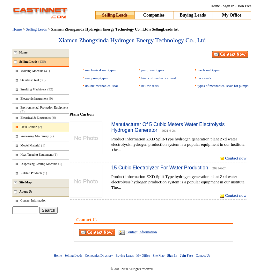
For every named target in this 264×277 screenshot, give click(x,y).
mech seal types (208, 70)
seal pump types (96, 78)
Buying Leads (193, 15)
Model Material (32, 145)
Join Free (245, 6)
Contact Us (203, 255)
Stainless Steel (33, 80)
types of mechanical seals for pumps (222, 86)
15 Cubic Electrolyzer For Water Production (159, 167)
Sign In (228, 6)
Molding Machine (35, 71)
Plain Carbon (31, 127)
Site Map (159, 255)
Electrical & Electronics (38, 117)
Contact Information (141, 232)
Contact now (235, 158)
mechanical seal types (100, 70)
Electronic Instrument (36, 98)
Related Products (33, 173)
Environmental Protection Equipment (44, 109)
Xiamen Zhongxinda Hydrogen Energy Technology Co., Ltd (132, 40)
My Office (231, 15)
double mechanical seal (101, 86)
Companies (154, 15)
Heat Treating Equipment (38, 154)
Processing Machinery (37, 136)
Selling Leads (115, 15)
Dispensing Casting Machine (41, 164)
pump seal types (152, 70)
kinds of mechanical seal (158, 78)
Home (215, 6)
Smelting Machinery (36, 89)
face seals (204, 78)
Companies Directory (99, 255)
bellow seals (149, 86)
